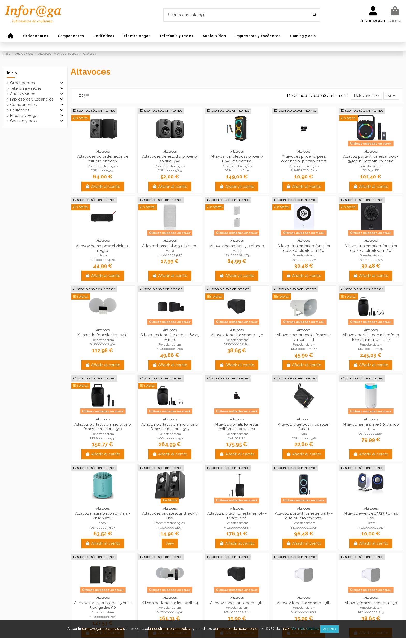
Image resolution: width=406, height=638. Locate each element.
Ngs (304, 434)
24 (391, 95)
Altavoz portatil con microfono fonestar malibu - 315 (169, 426)
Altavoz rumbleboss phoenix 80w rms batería (237, 158)
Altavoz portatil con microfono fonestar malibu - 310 (102, 426)
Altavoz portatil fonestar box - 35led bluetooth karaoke (370, 158)
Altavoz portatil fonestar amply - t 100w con (237, 515)
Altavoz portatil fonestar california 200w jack (237, 426)
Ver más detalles (305, 629)
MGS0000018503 (102, 617)
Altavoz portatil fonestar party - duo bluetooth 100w (304, 515)
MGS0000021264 (237, 344)
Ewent (370, 523)
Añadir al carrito (102, 186)
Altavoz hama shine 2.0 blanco (371, 424)
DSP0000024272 (169, 255)
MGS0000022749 (102, 438)
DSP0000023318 (304, 438)
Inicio (12, 73)
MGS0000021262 (304, 612)
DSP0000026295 (236, 170)
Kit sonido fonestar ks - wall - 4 (170, 602)
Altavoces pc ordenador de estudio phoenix (102, 158)
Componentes (23, 104)
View (169, 543)
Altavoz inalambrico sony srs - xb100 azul (102, 515)
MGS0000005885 (237, 527)
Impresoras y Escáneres (31, 99)
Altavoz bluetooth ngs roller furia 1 (304, 426)
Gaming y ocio (23, 121)
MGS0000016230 (371, 527)
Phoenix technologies (103, 166)
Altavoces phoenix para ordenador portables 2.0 (303, 158)
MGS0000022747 (370, 349)
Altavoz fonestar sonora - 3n (237, 335)
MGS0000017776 (303, 260)
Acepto (329, 629)
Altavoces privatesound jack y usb (170, 515)
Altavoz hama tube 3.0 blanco (170, 245)
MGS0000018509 (170, 349)
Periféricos (19, 110)
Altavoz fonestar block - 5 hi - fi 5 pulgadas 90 (103, 605)
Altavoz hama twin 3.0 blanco (237, 245)
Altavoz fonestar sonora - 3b (371, 602)
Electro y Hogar (24, 115)
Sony (102, 523)
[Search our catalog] (314, 15)
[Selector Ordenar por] (366, 96)
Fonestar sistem (371, 166)
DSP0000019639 (170, 170)
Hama (103, 255)
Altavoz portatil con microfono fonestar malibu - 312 (371, 337)
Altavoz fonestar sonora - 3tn (237, 602)
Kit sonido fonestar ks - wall (102, 335)
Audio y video (22, 93)
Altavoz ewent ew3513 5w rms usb (371, 515)
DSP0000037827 (103, 527)
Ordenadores (22, 83)
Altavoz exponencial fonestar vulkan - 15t (304, 337)
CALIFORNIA (237, 438)
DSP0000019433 (102, 170)
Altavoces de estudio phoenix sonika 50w (169, 158)
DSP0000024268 (102, 260)
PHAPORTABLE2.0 (304, 170)
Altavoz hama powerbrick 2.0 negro (102, 248)
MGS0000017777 (370, 260)
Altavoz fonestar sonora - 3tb (304, 602)
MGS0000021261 (237, 612)
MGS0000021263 (371, 612)
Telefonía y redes (25, 88)
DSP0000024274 (237, 255)
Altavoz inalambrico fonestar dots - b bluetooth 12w (303, 248)
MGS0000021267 (304, 349)
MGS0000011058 (303, 527)
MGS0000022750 (170, 438)
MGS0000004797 (170, 527)
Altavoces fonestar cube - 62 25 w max (169, 337)
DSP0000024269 (371, 433)
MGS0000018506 (170, 612)
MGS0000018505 (102, 344)
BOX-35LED (371, 170)
